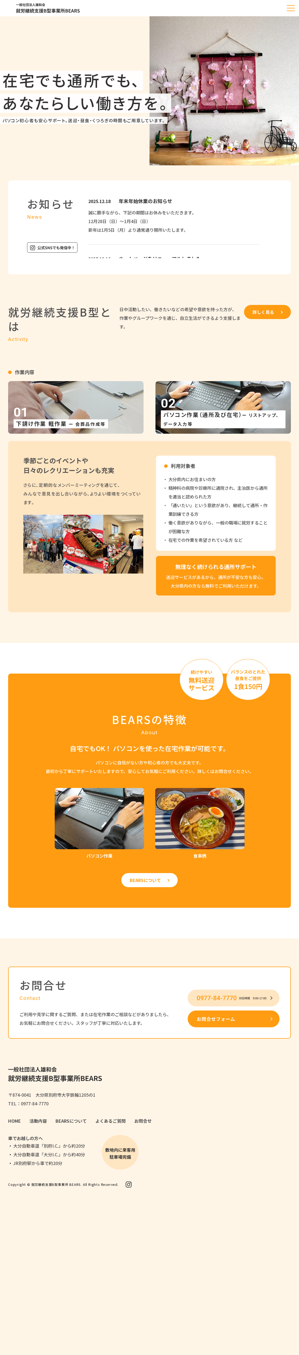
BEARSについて (145, 880)
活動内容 (38, 1121)
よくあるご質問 (110, 1121)
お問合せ (143, 1121)
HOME (14, 1121)
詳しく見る (263, 312)
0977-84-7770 (34, 1103)
